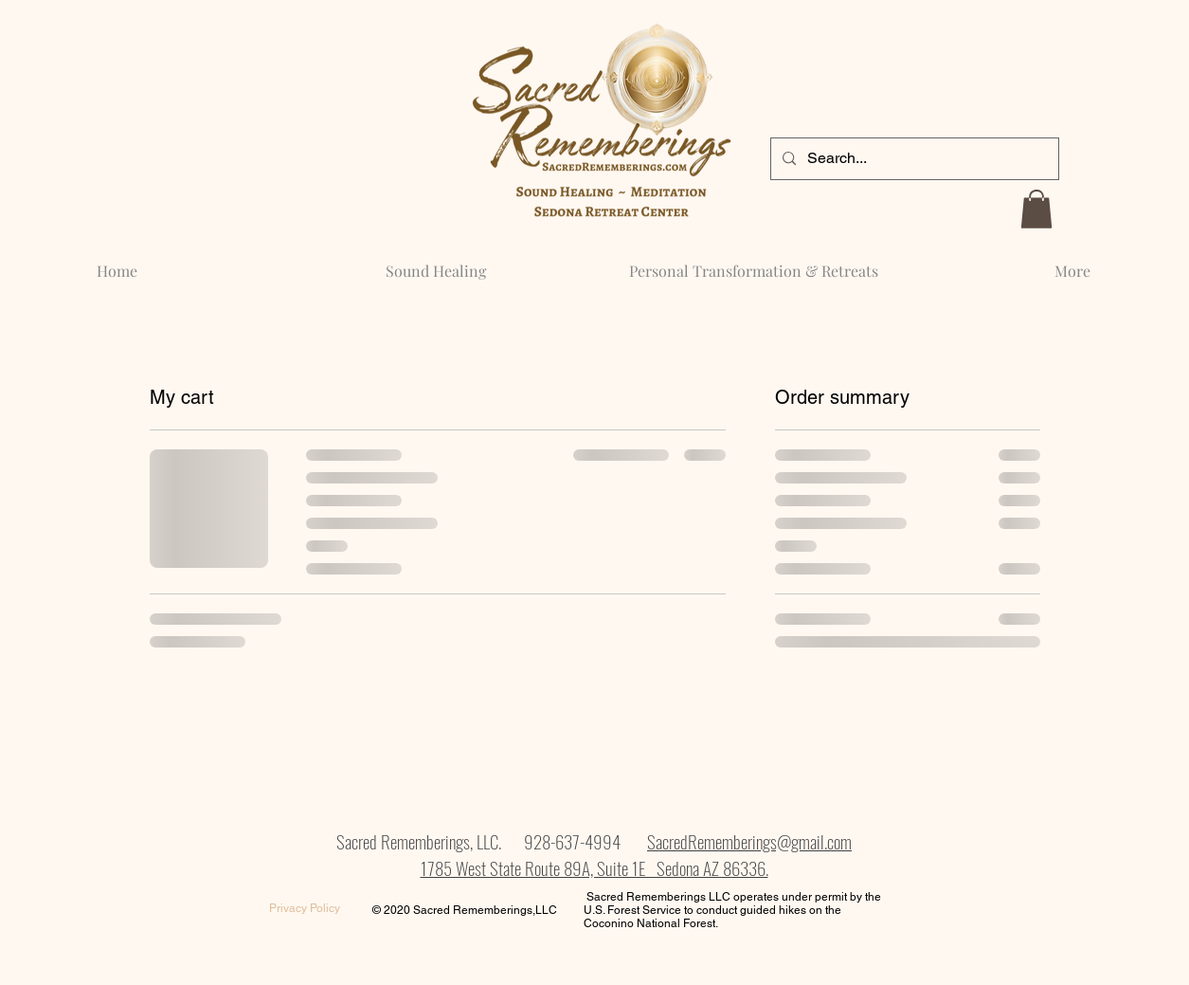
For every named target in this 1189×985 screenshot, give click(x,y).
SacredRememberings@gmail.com (749, 841)
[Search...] (912, 158)
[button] (1036, 209)
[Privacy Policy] (305, 909)
